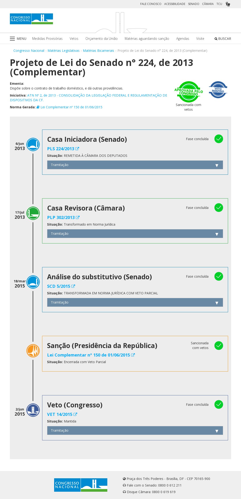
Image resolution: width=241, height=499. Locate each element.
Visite (200, 38)
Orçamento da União (101, 38)
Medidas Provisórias (47, 38)
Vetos (74, 38)
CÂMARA (208, 4)
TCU (219, 4)
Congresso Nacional (28, 50)
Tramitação (59, 164)
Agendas (182, 38)
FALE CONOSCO (150, 4)
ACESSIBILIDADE (174, 4)
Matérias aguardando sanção (147, 38)
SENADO (193, 4)
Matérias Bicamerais (98, 50)
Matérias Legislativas (64, 50)
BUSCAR (223, 38)
